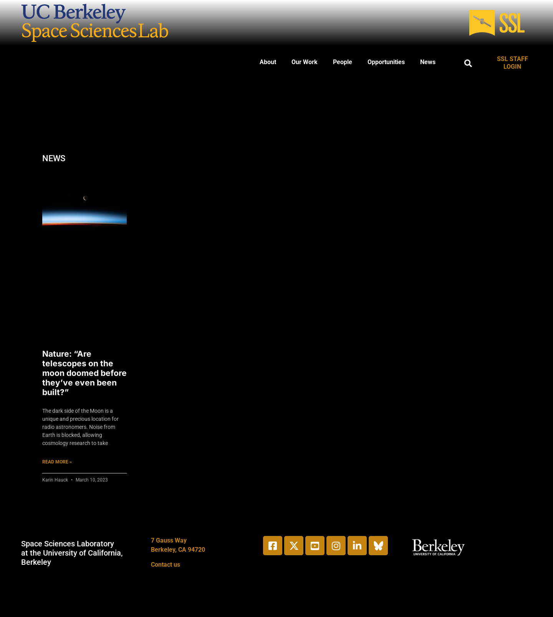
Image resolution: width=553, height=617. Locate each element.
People (342, 62)
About (268, 62)
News (427, 62)
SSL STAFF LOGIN (512, 62)
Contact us (165, 564)
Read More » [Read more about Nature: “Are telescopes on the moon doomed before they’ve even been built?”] (57, 462)
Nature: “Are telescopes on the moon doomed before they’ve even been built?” (84, 373)
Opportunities (386, 62)
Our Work (304, 62)
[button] (468, 63)
